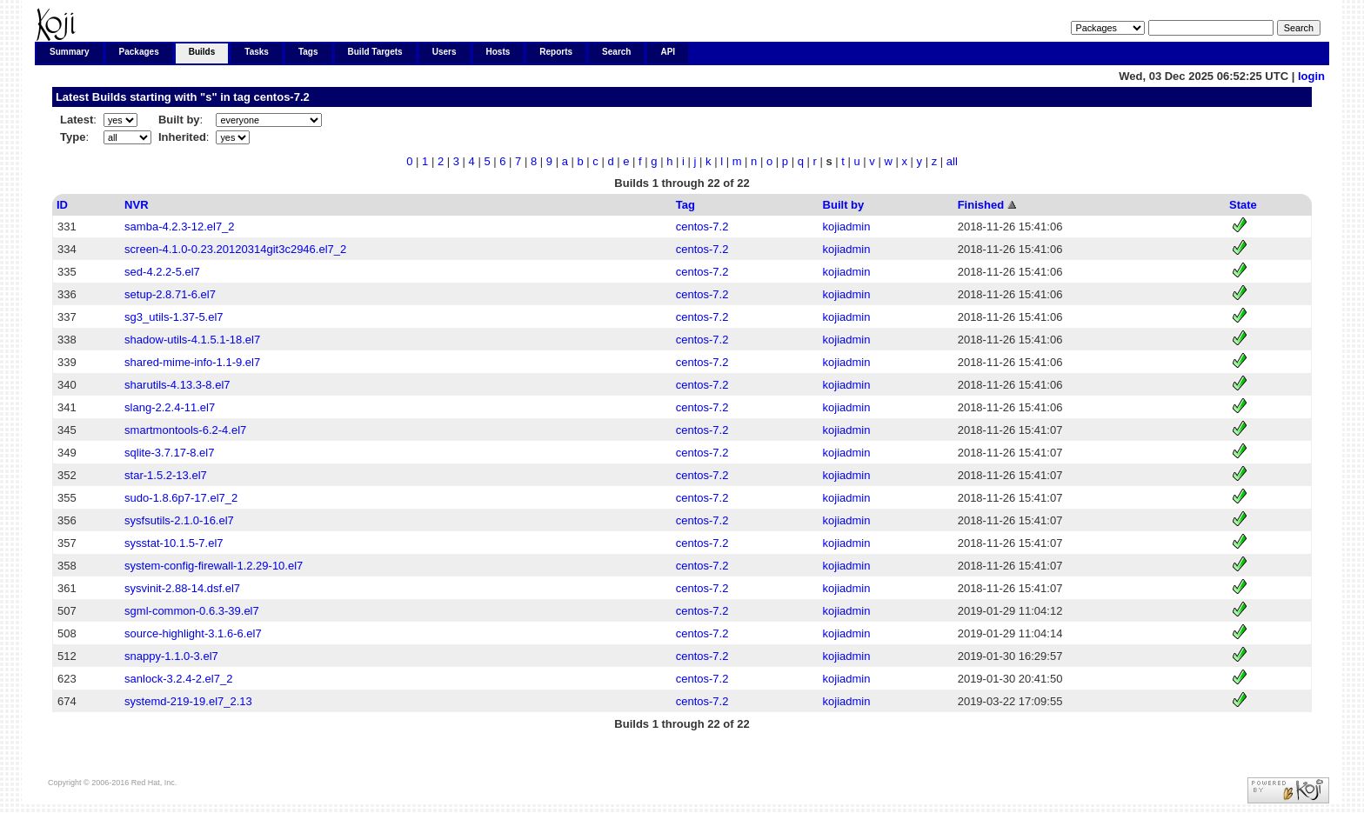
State (1243, 204)
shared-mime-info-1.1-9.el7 (192, 362)
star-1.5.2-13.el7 (165, 475)
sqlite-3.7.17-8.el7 (169, 452)
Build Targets (375, 52)
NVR (136, 204)
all (952, 161)
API (667, 52)
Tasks (256, 52)
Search (616, 52)
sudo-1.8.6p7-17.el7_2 (180, 497)
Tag (685, 204)
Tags (308, 52)
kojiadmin (847, 226)
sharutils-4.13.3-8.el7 (177, 384)
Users (444, 52)
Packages (139, 52)
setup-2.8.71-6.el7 (170, 294)
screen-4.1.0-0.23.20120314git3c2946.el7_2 (235, 249)
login (1311, 76)
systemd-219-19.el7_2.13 (188, 701)
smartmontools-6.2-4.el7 (185, 429)
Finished (981, 204)
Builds (202, 52)
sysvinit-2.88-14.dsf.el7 (182, 588)
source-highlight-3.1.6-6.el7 (193, 633)
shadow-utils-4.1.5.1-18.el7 (192, 339)
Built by (844, 204)
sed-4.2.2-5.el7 (162, 271)
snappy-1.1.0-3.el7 (171, 656)
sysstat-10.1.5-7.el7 (173, 543)
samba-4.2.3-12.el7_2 (179, 226)
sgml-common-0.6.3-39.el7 (191, 610)
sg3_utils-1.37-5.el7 (173, 316)
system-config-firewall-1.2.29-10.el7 (213, 565)
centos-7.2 (281, 96)
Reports (555, 52)
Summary (70, 52)
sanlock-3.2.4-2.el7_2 (178, 678)
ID (62, 204)
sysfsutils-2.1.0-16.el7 (179, 520)
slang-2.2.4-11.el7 (169, 407)
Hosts (498, 52)
